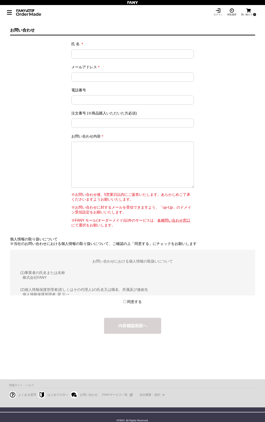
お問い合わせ (89, 394)
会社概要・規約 (149, 394)
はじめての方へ (58, 394)
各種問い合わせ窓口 (173, 220)
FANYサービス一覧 (115, 394)
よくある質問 (27, 394)
